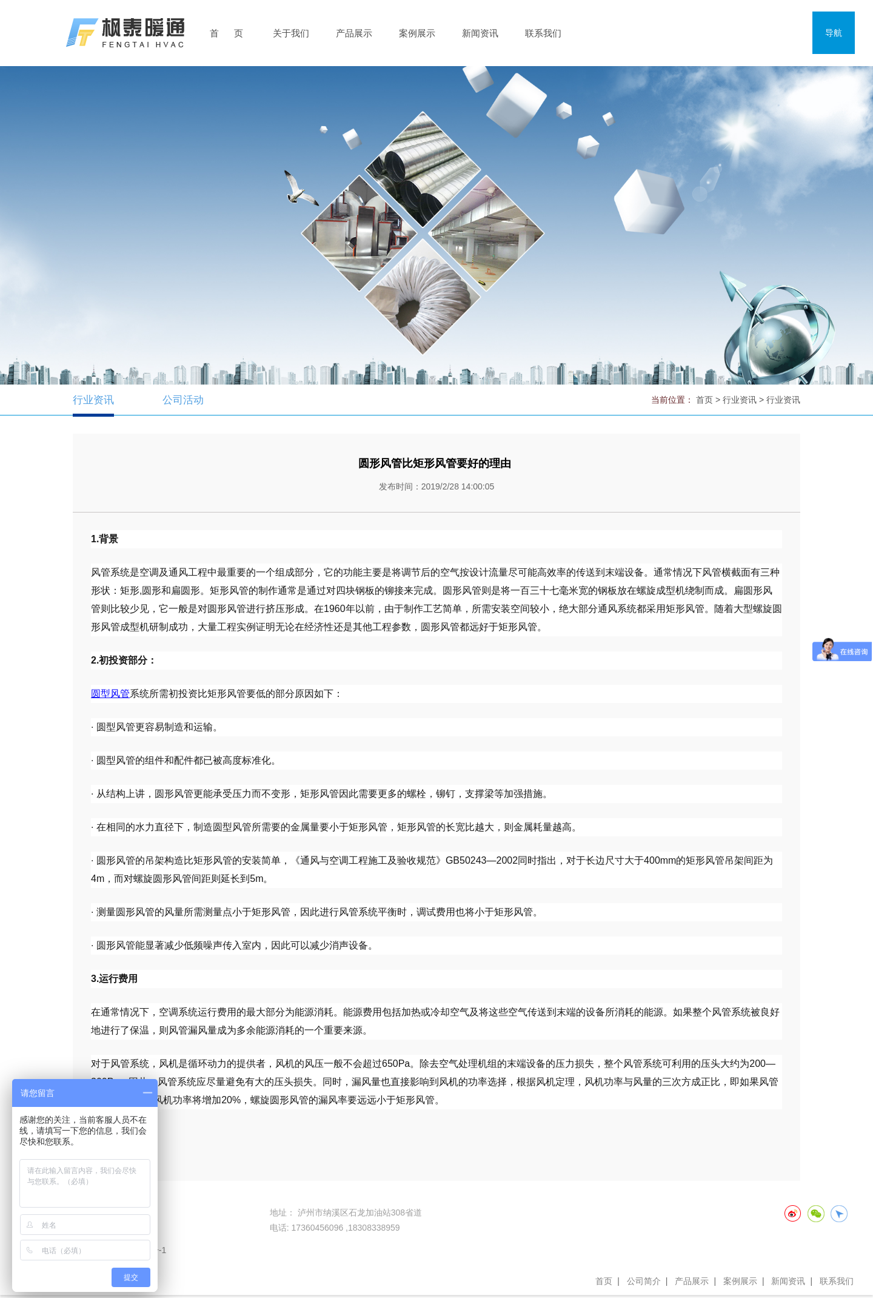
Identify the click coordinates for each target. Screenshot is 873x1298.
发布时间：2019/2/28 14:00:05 (437, 486)
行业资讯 (94, 400)
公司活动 (187, 400)
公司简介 (644, 1281)
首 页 (226, 33)
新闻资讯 (480, 33)
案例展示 (417, 33)
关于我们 (291, 33)
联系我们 (543, 33)
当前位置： (672, 400)
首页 (603, 1281)
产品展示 (354, 33)
